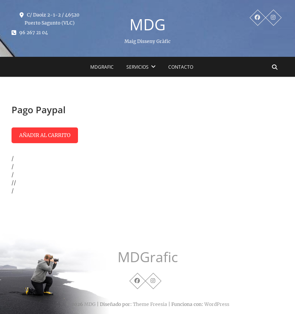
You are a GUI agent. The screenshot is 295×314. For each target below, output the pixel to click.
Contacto (180, 67)
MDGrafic (102, 67)
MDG (147, 24)
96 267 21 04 (30, 32)
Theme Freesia (150, 304)
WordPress (216, 304)
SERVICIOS (137, 67)
